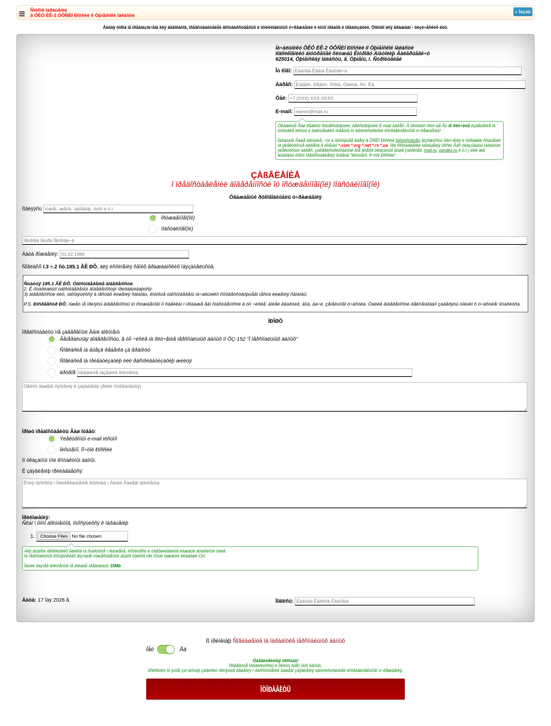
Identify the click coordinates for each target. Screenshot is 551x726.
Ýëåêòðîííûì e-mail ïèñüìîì (88, 439)
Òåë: (281, 98)
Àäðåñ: (284, 84)
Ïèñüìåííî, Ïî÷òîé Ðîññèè (86, 449)
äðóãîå (68, 372)
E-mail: (284, 111)
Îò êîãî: (284, 70)
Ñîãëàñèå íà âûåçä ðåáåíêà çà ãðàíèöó (105, 350)
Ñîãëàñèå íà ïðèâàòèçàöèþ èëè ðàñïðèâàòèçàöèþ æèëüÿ (126, 361)
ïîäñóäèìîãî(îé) (177, 228)
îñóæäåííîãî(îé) (178, 218)
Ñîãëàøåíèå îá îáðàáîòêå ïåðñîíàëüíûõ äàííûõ (289, 641)
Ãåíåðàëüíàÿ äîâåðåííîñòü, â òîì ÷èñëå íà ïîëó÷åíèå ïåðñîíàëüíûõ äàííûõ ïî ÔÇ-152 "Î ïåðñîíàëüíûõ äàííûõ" (179, 339)
